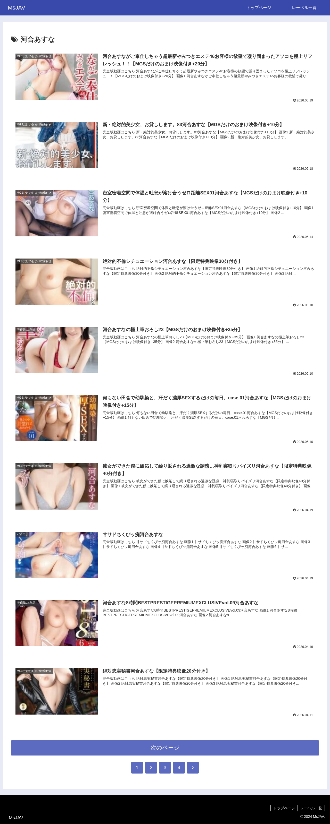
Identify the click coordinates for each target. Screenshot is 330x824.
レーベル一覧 (311, 808)
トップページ (284, 808)
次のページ (165, 747)
